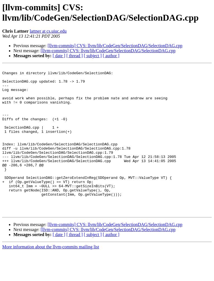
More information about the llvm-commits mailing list (50, 276)
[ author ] (111, 55)
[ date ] (59, 55)
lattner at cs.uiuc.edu (48, 31)
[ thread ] (74, 55)
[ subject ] (93, 55)
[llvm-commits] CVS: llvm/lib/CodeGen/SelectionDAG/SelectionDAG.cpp (115, 45)
